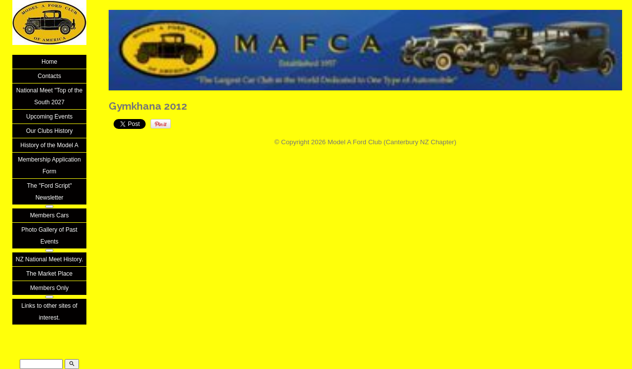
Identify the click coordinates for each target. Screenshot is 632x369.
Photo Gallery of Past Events (49, 235)
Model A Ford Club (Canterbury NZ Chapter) (391, 142)
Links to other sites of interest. (49, 311)
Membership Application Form (49, 165)
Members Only (49, 288)
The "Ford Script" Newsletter (49, 191)
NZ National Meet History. (49, 259)
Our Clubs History (49, 130)
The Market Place (49, 273)
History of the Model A (49, 145)
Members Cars (49, 215)
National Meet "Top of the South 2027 (49, 96)
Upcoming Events (49, 116)
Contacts (49, 76)
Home (49, 61)
